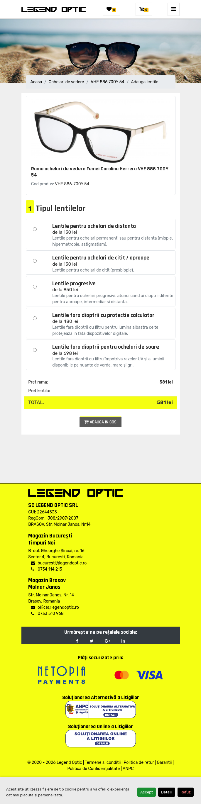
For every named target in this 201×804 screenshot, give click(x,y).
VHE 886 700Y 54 (107, 81)
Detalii (166, 792)
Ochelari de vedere (66, 81)
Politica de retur (139, 762)
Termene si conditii (103, 762)
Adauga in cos (100, 422)
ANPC (128, 768)
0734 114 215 (46, 569)
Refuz (185, 792)
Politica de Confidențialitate (93, 768)
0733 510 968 (47, 613)
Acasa (36, 81)
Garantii (164, 762)
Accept (146, 792)
